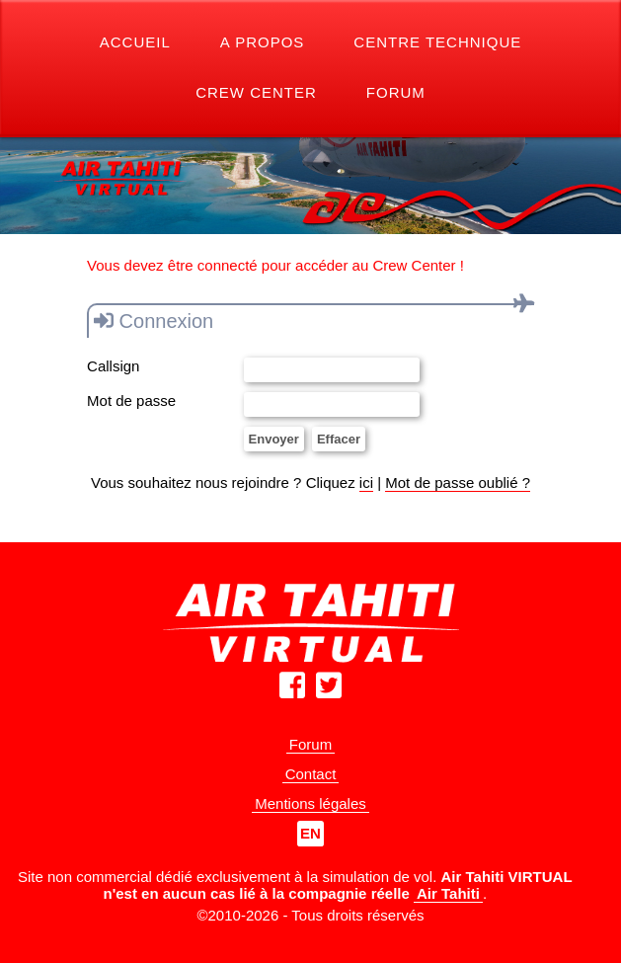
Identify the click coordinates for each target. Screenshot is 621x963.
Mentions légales (310, 803)
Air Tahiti (448, 893)
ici (366, 482)
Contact (311, 773)
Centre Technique (437, 42)
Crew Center (256, 92)
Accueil (135, 42)
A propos (262, 42)
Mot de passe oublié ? (457, 482)
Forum (396, 92)
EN (310, 833)
